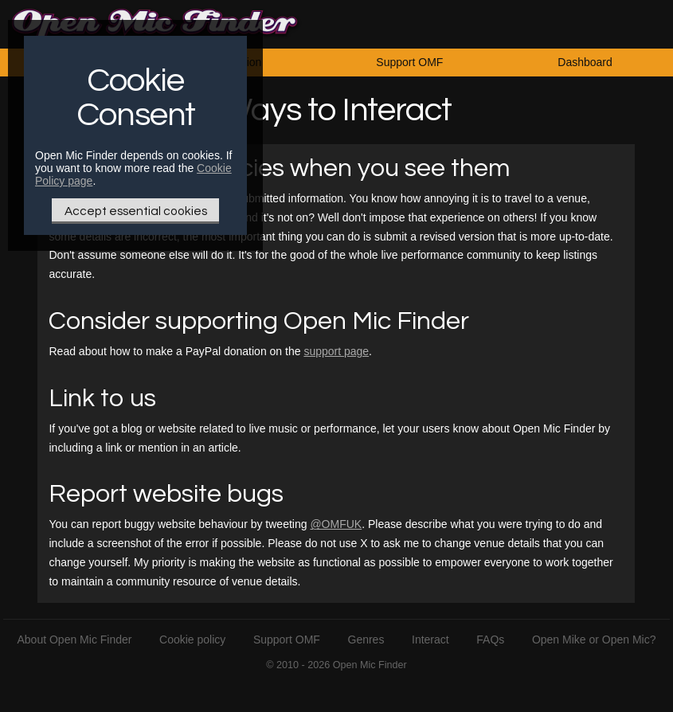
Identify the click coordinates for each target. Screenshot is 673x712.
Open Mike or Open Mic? (594, 639)
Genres (366, 639)
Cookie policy (192, 639)
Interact (430, 639)
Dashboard (585, 62)
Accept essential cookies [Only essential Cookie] (136, 211)
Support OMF (409, 62)
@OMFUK (336, 524)
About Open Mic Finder (75, 639)
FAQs (490, 639)
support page (336, 351)
